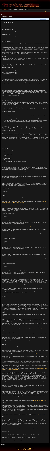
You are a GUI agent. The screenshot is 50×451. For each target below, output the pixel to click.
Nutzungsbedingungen (15, 446)
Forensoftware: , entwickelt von (25, 448)
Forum (10, 9)
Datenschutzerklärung (5, 446)
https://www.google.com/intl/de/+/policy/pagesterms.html (26, 226)
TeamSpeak (21, 9)
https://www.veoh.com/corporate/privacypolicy (39, 400)
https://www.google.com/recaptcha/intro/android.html (12, 369)
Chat (25, 9)
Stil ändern (37, 446)
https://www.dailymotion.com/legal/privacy (40, 414)
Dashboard (5, 9)
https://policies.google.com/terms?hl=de (12, 226)
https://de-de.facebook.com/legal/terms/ (18, 202)
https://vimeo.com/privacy (36, 342)
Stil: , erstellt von (25, 449)
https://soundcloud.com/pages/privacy (33, 383)
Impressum (10, 446)
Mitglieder (15, 9)
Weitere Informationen (43, 19)
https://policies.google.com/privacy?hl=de (41, 226)
